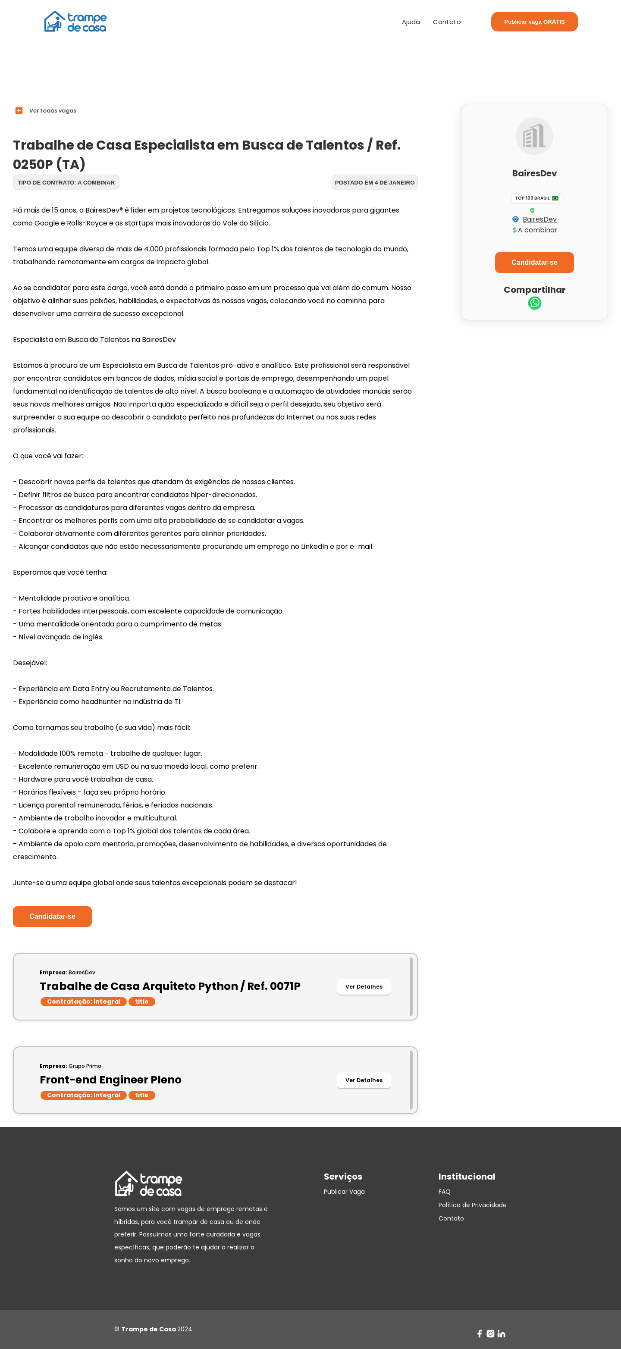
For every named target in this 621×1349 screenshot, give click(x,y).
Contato (447, 21)
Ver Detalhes (364, 986)
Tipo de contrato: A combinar (66, 182)
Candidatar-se (52, 916)
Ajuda (411, 21)
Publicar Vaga (344, 1191)
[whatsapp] (535, 304)
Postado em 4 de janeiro (375, 182)
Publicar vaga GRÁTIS (534, 22)
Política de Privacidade (473, 1205)
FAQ (445, 1191)
